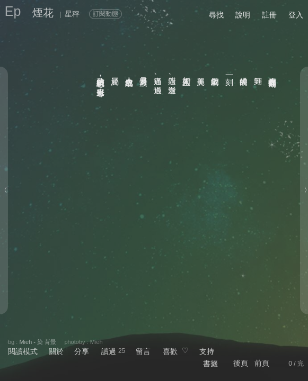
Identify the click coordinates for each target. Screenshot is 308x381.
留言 (143, 351)
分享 (81, 351)
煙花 (43, 13)
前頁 (261, 363)
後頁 (240, 363)
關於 (56, 351)
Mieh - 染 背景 (37, 342)
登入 (295, 15)
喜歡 (170, 351)
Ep (13, 11)
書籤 (210, 363)
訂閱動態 (105, 13)
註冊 (269, 15)
